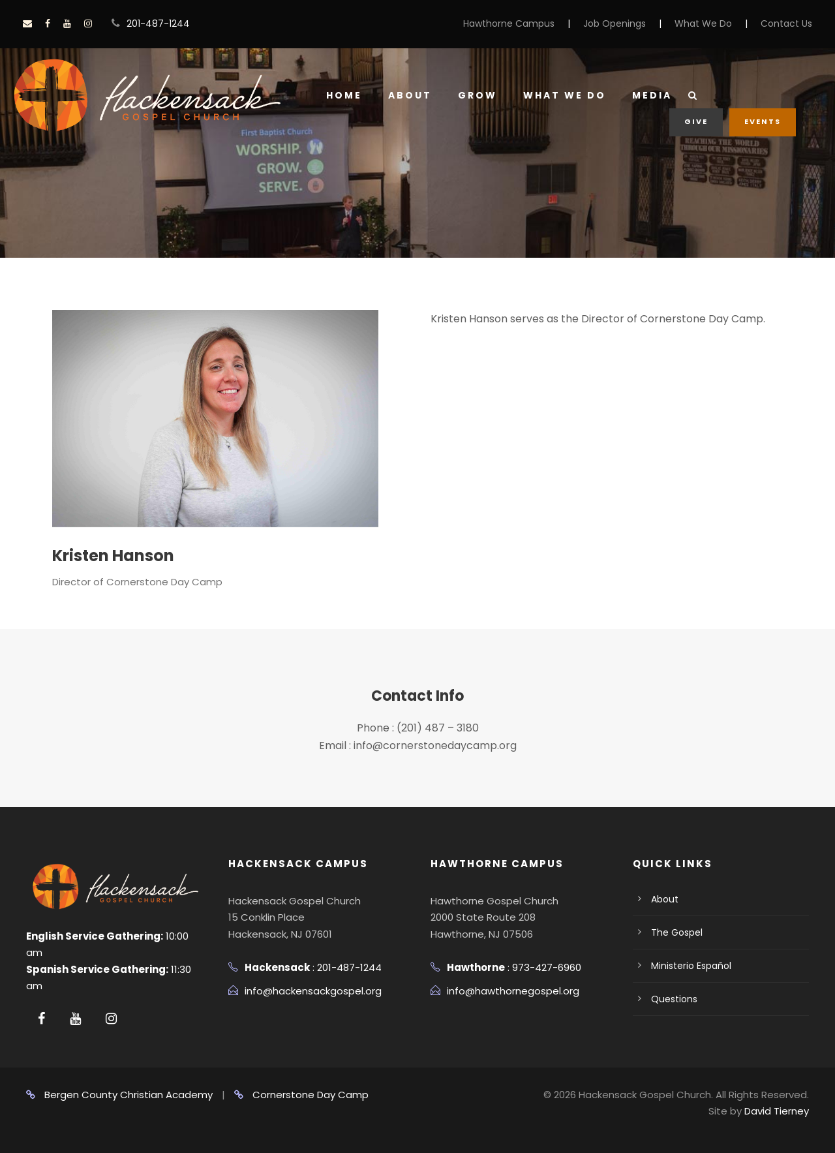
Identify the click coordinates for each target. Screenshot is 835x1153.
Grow (477, 95)
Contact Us (786, 23)
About (410, 95)
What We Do (703, 23)
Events (762, 121)
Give (696, 121)
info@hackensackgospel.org (313, 991)
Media (652, 95)
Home (344, 95)
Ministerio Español (691, 965)
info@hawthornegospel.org (513, 991)
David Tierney (776, 1111)
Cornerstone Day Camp (301, 1094)
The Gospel (677, 932)
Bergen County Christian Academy (119, 1094)
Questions (674, 999)
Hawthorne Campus (508, 23)
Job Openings (614, 23)
